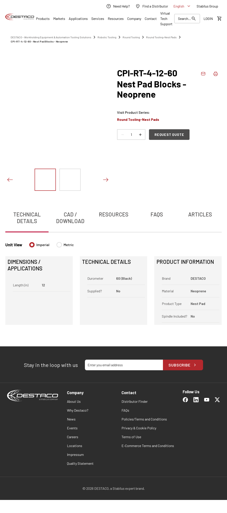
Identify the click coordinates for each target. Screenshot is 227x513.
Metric (69, 245)
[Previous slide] (9, 179)
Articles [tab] (200, 214)
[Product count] (131, 134)
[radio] (32, 244)
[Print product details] (215, 73)
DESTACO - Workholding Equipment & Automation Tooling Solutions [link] (51, 37)
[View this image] (45, 180)
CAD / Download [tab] (70, 217)
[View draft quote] (219, 18)
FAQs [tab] (157, 214)
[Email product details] (203, 73)
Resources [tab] (113, 214)
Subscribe (183, 365)
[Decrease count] (122, 134)
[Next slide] (105, 179)
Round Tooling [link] (131, 37)
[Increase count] (140, 134)
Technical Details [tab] (27, 217)
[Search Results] (187, 18)
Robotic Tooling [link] (107, 37)
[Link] (43, 18)
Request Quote (169, 134)
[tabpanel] (113, 281)
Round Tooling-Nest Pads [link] (161, 37)
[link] (118, 6)
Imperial (42, 245)
